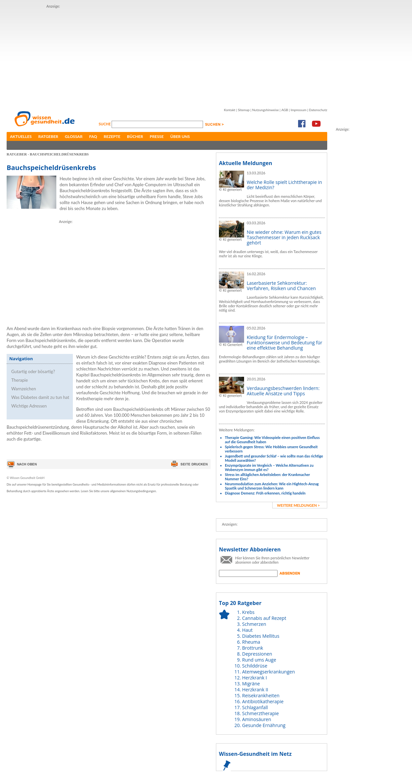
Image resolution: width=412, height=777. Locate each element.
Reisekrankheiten (261, 695)
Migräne (251, 683)
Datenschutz (318, 110)
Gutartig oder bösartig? (33, 371)
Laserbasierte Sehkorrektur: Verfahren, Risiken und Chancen (281, 285)
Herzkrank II (255, 689)
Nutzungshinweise (265, 110)
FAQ (93, 136)
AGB (284, 110)
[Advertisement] (150, 55)
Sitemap (243, 110)
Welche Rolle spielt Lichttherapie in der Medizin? (284, 185)
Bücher (135, 136)
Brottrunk (252, 648)
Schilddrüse (254, 666)
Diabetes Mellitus (260, 636)
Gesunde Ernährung (263, 725)
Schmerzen (254, 624)
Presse (157, 136)
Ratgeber (48, 136)
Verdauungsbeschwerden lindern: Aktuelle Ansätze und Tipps (283, 391)
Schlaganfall (255, 707)
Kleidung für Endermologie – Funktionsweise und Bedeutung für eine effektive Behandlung (284, 342)
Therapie (19, 380)
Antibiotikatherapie (262, 701)
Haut (247, 630)
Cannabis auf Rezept (264, 618)
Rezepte (112, 136)
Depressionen (257, 654)
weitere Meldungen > (298, 505)
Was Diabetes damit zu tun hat (40, 397)
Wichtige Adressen (29, 406)
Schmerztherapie (260, 713)
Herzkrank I (254, 677)
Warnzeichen (23, 388)
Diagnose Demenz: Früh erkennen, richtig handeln (265, 493)
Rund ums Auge (259, 660)
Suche (105, 124)
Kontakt (229, 110)
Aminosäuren (256, 719)
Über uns (180, 136)
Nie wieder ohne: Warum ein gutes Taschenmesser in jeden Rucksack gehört (284, 237)
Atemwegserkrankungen (268, 672)
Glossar (73, 136)
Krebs (248, 612)
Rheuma (251, 642)
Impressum (298, 110)
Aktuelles (21, 136)
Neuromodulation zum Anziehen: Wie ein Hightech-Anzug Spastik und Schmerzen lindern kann (272, 486)
